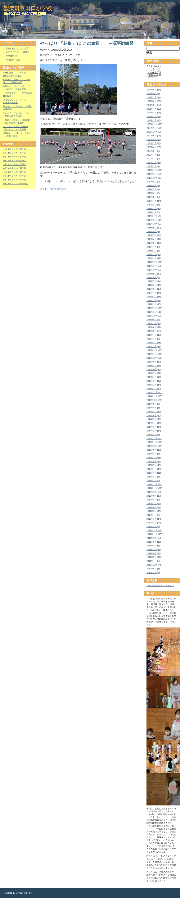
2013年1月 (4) (153, 480)
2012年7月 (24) (153, 503)
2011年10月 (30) (154, 538)
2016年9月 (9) (153, 319)
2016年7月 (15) (153, 323)
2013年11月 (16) (154, 442)
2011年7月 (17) (153, 549)
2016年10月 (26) (154, 316)
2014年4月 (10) (153, 423)
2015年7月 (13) (153, 365)
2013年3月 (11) (153, 473)
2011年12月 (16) (154, 530)
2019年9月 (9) (153, 181)
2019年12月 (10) (154, 170)
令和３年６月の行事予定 (14, 160)
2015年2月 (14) (153, 385)
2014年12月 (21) (154, 392)
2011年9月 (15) (153, 542)
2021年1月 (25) (153, 120)
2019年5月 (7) (153, 197)
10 (158, 71)
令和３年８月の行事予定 (14, 153)
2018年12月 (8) (153, 216)
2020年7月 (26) (153, 143)
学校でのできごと (58, 189)
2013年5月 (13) (153, 465)
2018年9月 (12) (153, 227)
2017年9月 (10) (153, 273)
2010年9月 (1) (153, 569)
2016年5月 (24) (153, 331)
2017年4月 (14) (153, 293)
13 (150, 73)
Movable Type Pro (24, 893)
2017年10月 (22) (154, 270)
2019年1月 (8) (153, 212)
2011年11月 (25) (154, 534)
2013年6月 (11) (153, 461)
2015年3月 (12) (153, 381)
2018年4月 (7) (153, 247)
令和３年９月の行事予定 (14, 149)
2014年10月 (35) (154, 400)
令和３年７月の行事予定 (14, 157)
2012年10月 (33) (154, 492)
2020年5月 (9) (153, 151)
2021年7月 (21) (153, 97)
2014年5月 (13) (153, 419)
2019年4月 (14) (153, 201)
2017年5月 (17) (153, 289)
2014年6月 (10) (153, 415)
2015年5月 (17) (153, 373)
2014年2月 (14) (153, 431)
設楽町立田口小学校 (28, 8)
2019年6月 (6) (153, 193)
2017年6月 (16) (153, 285)
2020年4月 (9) (153, 155)
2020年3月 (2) (153, 158)
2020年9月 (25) (153, 135)
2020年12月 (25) (154, 124)
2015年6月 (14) (153, 369)
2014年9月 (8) (153, 404)
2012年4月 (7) (153, 515)
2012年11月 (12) (154, 488)
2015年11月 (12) (154, 354)
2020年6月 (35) (153, 147)
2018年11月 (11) (154, 220)
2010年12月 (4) (153, 565)
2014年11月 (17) (154, 396)
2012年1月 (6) (153, 526)
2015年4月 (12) (153, 377)
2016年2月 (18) (153, 342)
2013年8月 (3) (153, 454)
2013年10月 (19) (154, 446)
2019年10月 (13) (154, 178)
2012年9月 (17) (153, 496)
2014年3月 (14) (153, 427)
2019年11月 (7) (153, 174)
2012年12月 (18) (154, 484)
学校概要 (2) (11, 56)
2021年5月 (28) (153, 105)
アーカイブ (159, 84)
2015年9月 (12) (153, 362)
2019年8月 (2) (153, 185)
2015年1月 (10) (153, 388)
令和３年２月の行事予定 (14, 176)
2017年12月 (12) (154, 262)
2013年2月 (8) (153, 477)
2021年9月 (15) (153, 90)
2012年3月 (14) (153, 519)
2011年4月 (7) (153, 561)
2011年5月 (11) (153, 557)
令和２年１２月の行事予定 (15, 183)
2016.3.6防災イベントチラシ (160, 585)
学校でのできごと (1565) (17, 52)
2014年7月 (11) (153, 411)
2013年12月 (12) (154, 438)
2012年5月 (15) (153, 511)
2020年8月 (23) (153, 139)
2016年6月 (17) (153, 327)
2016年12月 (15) (154, 308)
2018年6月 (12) (153, 239)
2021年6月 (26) (153, 101)
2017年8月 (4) (153, 277)
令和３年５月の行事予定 (14, 164)
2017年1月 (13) (153, 304)
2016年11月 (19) (154, 312)
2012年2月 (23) (153, 523)
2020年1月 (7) (153, 166)
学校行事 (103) (13, 60)
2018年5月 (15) (153, 243)
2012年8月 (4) (153, 500)
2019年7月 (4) (153, 189)
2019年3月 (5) (153, 204)
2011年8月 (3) (153, 546)
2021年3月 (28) (153, 113)
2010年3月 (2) (153, 572)
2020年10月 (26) (154, 132)
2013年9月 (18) (153, 450)
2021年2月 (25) (153, 116)
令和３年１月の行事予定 (14, 180)
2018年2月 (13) (153, 254)
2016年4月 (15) (153, 335)
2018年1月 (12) (153, 258)
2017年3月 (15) (153, 296)
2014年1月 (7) (153, 434)
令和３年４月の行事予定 (14, 168)
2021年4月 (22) (153, 109)
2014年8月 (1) (153, 408)
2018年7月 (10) (153, 235)
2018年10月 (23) (154, 224)
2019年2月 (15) (153, 208)
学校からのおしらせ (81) (17, 48)
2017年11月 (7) (153, 266)
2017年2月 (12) (153, 300)
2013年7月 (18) (153, 457)
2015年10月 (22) (154, 358)
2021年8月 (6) (153, 93)
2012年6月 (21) (153, 507)
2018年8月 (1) (153, 231)
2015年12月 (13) (154, 350)
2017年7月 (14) (153, 281)
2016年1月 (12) (153, 346)
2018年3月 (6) (153, 250)
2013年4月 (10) (153, 469)
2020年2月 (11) (153, 162)
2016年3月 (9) (153, 339)
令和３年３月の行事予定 (14, 172)
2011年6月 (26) (153, 553)
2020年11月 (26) (154, 128)
